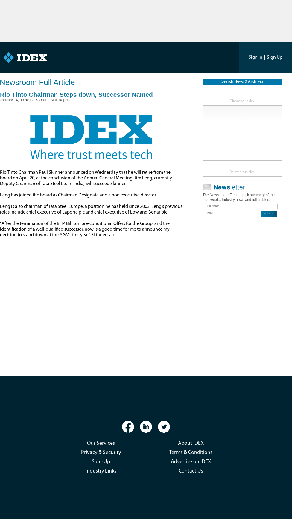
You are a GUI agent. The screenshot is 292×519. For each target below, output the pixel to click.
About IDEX (191, 443)
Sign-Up (101, 462)
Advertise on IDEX (191, 462)
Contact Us (191, 471)
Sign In (255, 57)
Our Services (101, 443)
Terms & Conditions (190, 453)
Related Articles (242, 172)
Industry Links (101, 471)
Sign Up (274, 57)
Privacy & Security (101, 453)
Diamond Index (242, 101)
